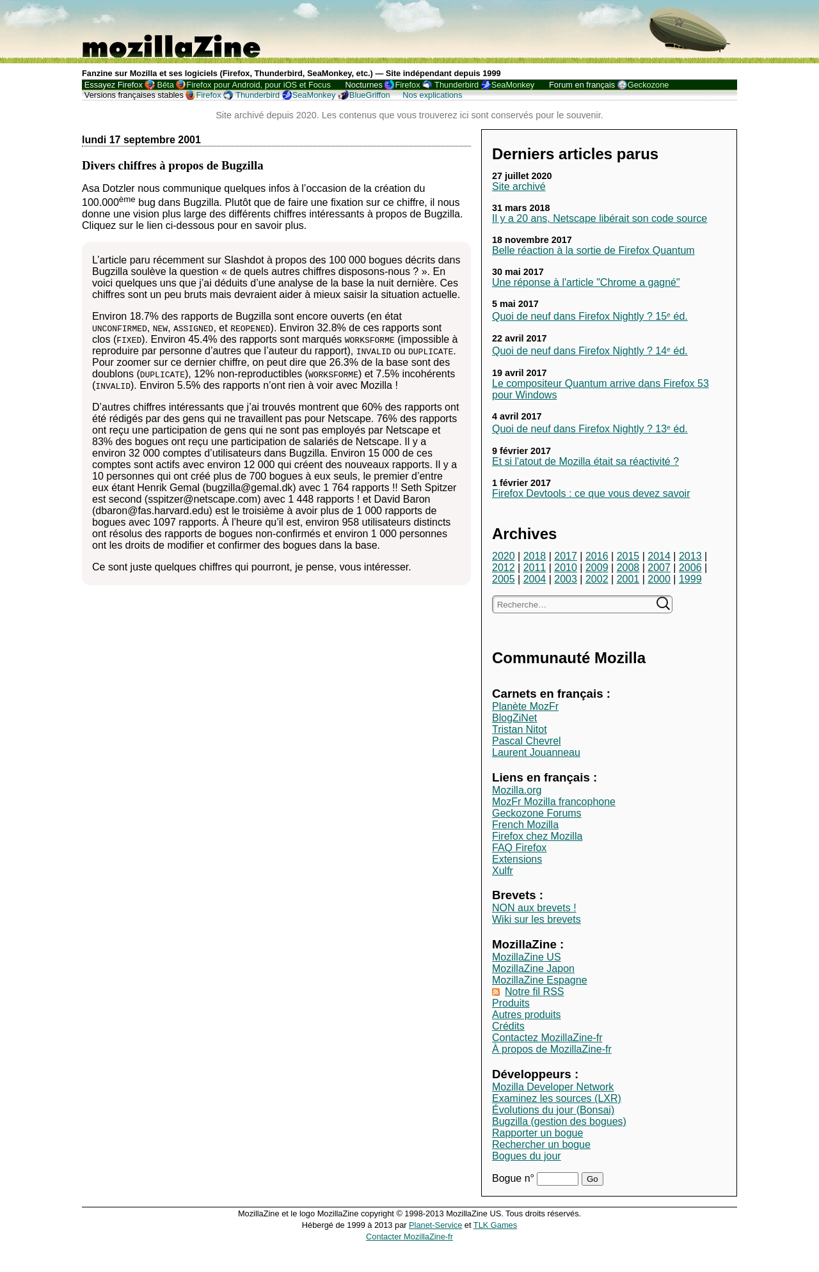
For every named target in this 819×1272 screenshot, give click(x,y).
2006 (690, 567)
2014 (659, 556)
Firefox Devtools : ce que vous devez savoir (591, 493)
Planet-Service (435, 1225)
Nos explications (432, 95)
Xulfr (502, 870)
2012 (503, 567)
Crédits (508, 1026)
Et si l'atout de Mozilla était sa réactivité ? (585, 461)
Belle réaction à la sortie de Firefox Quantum (593, 250)
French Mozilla (525, 824)
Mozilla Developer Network (553, 1086)
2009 (596, 567)
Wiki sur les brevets (536, 919)
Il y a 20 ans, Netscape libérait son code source (599, 218)
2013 (690, 556)
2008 (628, 567)
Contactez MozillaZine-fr (547, 1037)
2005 (503, 579)
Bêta (165, 85)
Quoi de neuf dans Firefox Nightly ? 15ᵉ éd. (590, 316)
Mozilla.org (516, 790)
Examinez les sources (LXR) (556, 1098)
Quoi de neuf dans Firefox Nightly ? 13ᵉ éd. (590, 428)
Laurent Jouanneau (536, 752)
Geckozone (648, 85)
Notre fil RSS (534, 991)
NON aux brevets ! (534, 907)
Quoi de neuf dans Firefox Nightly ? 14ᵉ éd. (590, 350)
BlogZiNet (514, 717)
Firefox (407, 85)
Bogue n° (514, 1178)
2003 (565, 579)
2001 (628, 579)
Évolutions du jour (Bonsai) (553, 1109)
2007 (659, 567)
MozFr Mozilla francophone (554, 801)
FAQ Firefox (519, 847)
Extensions (517, 859)
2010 (565, 567)
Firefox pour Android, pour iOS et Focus (258, 85)
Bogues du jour (526, 1155)
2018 (534, 556)
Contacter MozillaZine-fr (409, 1236)
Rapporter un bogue (537, 1132)
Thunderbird (456, 85)
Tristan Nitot (519, 729)
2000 (659, 579)
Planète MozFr (525, 706)
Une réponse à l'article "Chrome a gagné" (586, 282)
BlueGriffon (369, 95)
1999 (690, 579)
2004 (534, 579)
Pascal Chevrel (526, 740)
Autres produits (526, 1014)
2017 (565, 556)
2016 (596, 556)
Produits (511, 1003)
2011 (534, 567)
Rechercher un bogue (541, 1144)
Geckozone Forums (537, 813)
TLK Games (495, 1225)
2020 (503, 556)
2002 (596, 579)
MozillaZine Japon (533, 968)
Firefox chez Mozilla (537, 836)
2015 (628, 556)
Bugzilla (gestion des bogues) (559, 1121)
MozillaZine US (526, 957)
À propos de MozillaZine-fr (552, 1049)
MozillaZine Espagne (539, 980)
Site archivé (519, 186)
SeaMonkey (513, 85)
